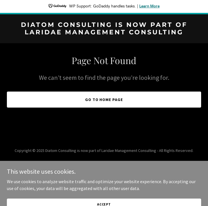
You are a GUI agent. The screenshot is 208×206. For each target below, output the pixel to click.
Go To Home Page (104, 99)
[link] (104, 32)
